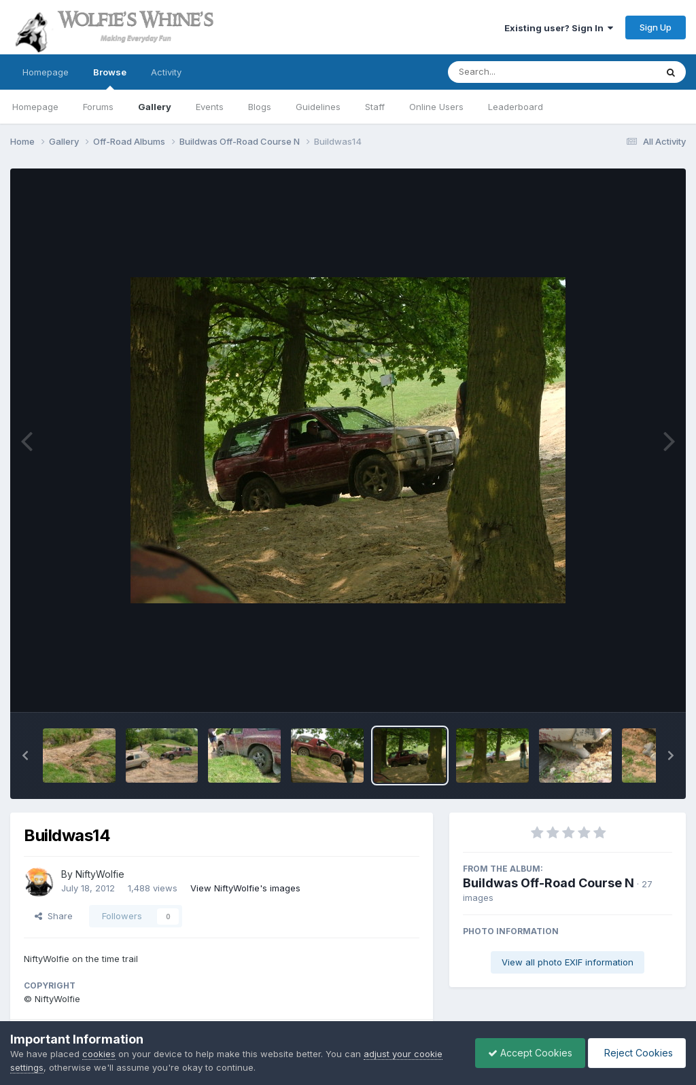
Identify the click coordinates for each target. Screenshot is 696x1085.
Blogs (259, 106)
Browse (109, 78)
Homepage (45, 72)
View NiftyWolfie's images (245, 888)
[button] (25, 755)
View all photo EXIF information (567, 962)
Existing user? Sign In (558, 27)
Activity (166, 72)
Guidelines (318, 106)
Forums (98, 106)
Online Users (436, 106)
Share (54, 915)
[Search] (515, 72)
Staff (375, 106)
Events (210, 106)
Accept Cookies (527, 1053)
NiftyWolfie (99, 874)
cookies (99, 1053)
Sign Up (656, 27)
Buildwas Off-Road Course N (548, 883)
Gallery (154, 106)
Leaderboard (515, 106)
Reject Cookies (636, 1053)
